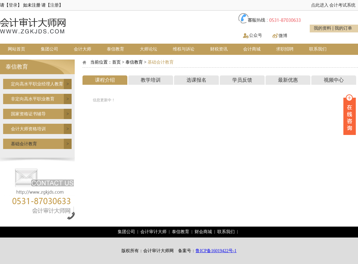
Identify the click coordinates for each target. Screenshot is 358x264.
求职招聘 (285, 49)
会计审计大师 (153, 231)
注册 (54, 5)
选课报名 (196, 80)
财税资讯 (219, 49)
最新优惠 (288, 80)
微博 (283, 35)
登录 (13, 5)
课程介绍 (105, 80)
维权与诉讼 (184, 49)
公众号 (255, 35)
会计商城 (252, 49)
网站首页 (16, 49)
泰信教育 (115, 49)
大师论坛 (148, 49)
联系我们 (318, 49)
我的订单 (343, 28)
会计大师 (82, 49)
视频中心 (334, 80)
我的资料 (322, 28)
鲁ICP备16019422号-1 (215, 250)
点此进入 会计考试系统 (333, 5)
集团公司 (49, 49)
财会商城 (203, 231)
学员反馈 (242, 80)
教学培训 (151, 80)
